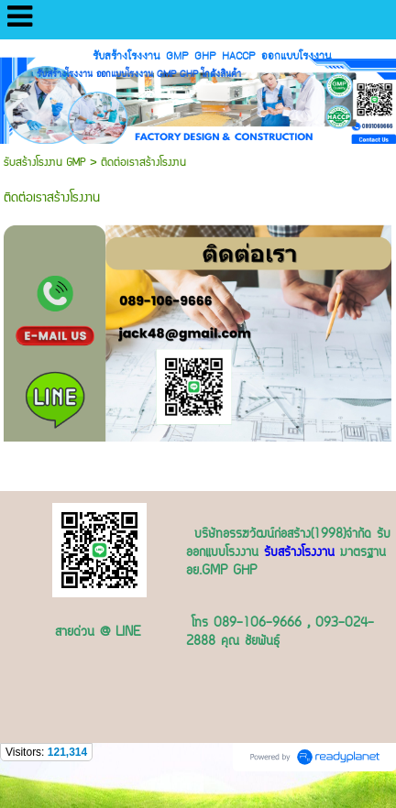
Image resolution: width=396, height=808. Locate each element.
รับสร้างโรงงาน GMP (47, 162)
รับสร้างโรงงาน (299, 553)
